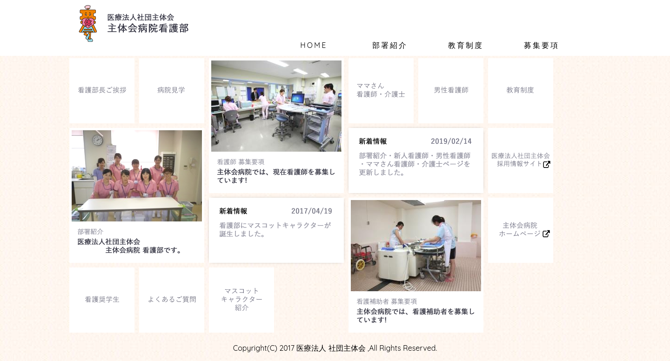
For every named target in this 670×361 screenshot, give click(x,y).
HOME (313, 45)
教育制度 (465, 45)
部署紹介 (390, 45)
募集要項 (541, 45)
